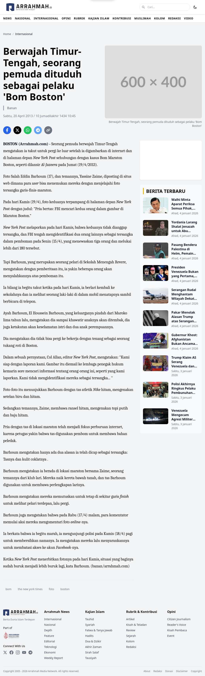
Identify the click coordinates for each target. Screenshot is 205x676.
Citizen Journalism (178, 619)
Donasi (169, 671)
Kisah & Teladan (136, 625)
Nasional (49, 625)
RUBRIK (79, 18)
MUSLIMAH (142, 18)
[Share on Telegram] (38, 130)
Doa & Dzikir (93, 641)
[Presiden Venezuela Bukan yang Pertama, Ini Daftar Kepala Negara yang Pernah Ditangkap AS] (171, 274)
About (147, 671)
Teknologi (50, 647)
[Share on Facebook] (7, 130)
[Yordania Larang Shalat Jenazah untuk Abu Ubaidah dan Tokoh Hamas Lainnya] (171, 229)
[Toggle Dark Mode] (195, 7)
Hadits (89, 636)
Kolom (130, 641)
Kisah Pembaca (177, 630)
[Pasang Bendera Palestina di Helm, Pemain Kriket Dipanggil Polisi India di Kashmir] (171, 251)
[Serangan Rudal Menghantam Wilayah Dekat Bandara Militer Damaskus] (171, 296)
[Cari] (143, 7)
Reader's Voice (176, 625)
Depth (48, 630)
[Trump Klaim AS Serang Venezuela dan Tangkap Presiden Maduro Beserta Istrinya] (171, 366)
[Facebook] (11, 652)
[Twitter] (5, 652)
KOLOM (159, 18)
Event (170, 636)
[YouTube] (24, 652)
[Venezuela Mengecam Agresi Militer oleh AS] (171, 419)
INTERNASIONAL (46, 18)
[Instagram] (18, 652)
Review (130, 630)
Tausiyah (90, 658)
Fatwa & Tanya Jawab (98, 630)
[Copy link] (48, 130)
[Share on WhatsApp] (28, 130)
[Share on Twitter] (17, 130)
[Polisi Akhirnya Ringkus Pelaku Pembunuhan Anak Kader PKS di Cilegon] (171, 393)
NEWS (7, 18)
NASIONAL (23, 18)
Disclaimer (182, 671)
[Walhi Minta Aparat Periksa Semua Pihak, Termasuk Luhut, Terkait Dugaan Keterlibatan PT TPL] (171, 206)
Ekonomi (50, 652)
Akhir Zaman (93, 647)
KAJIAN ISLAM (98, 18)
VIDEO (188, 18)
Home (7, 34)
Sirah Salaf (92, 652)
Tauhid (89, 619)
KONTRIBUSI (122, 18)
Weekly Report (53, 658)
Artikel (130, 619)
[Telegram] (30, 652)
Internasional (53, 619)
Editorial (49, 641)
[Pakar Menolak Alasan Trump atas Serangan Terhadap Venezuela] (171, 319)
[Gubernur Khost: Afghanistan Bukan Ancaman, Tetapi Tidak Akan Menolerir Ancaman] (171, 342)
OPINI (66, 18)
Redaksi (131, 647)
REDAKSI (174, 18)
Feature (49, 636)
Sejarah (131, 636)
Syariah (90, 625)
